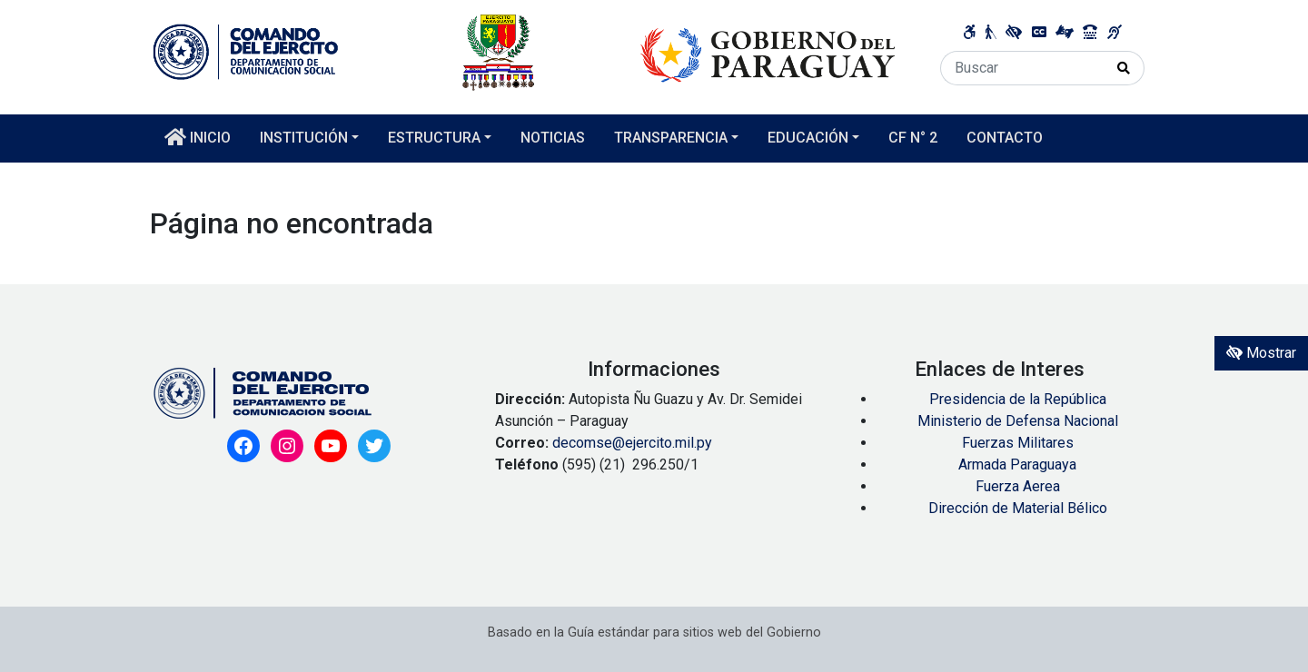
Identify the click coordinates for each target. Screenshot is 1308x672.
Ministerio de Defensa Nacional (1017, 421)
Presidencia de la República (1017, 399)
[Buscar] (1022, 68)
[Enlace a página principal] (524, 51)
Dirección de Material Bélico (1017, 508)
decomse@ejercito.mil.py (634, 442)
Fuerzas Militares (1018, 442)
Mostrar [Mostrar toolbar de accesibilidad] (1261, 352)
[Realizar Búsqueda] (1124, 68)
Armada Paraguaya (1017, 464)
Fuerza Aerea (1018, 486)
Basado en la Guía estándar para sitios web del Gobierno (654, 632)
